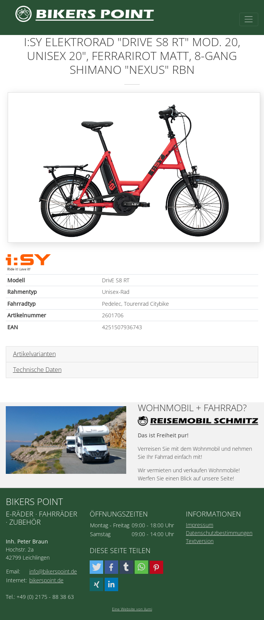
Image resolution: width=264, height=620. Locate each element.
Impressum (199, 524)
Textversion (200, 541)
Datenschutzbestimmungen (219, 533)
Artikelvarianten (34, 354)
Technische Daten (37, 369)
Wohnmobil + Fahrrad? (192, 407)
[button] (96, 567)
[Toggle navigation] (248, 19)
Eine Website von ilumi (132, 609)
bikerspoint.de (46, 580)
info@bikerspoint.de (53, 571)
